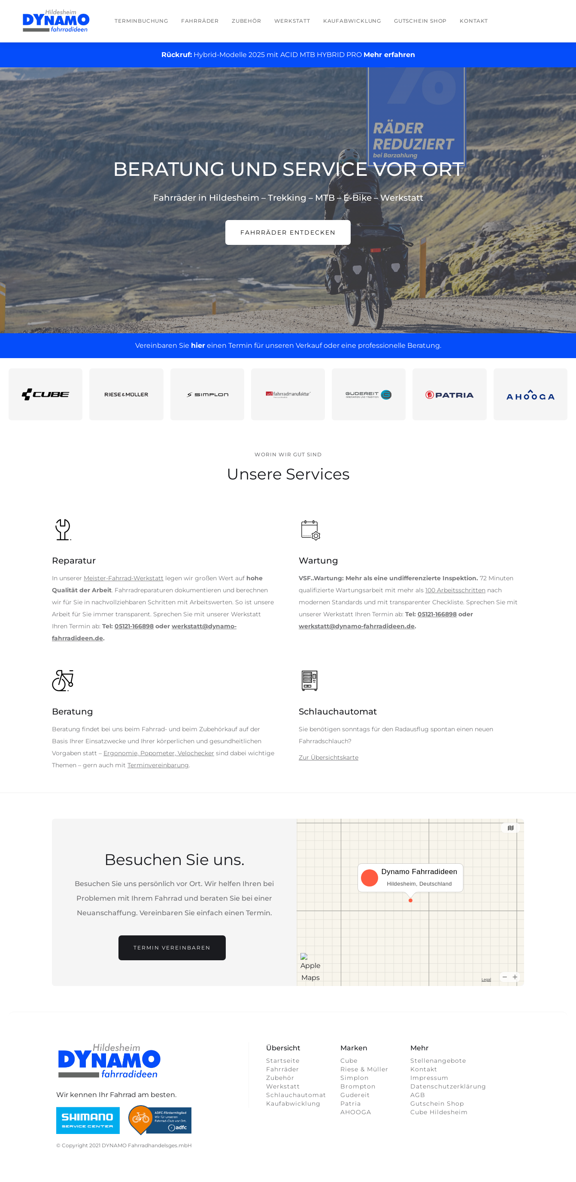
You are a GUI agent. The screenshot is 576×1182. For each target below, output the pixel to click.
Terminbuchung (141, 21)
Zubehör (246, 21)
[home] (56, 21)
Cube (349, 1060)
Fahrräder (200, 21)
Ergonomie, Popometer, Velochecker (158, 753)
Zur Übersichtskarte (328, 757)
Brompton (358, 1086)
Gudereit (355, 1095)
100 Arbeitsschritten (455, 590)
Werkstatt (292, 21)
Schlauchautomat (294, 1095)
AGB (417, 1095)
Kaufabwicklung (352, 21)
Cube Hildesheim (439, 1112)
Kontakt (474, 21)
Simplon (354, 1078)
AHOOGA (355, 1112)
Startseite (283, 1060)
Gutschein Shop (420, 21)
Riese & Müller (364, 1069)
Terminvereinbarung (158, 765)
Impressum (429, 1078)
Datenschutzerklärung (448, 1086)
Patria (350, 1103)
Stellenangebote (438, 1060)
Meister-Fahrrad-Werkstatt (124, 578)
